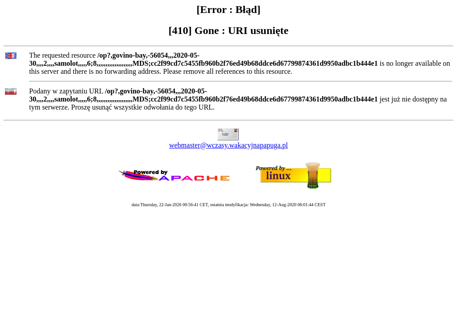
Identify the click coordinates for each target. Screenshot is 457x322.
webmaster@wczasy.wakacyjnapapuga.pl (228, 145)
